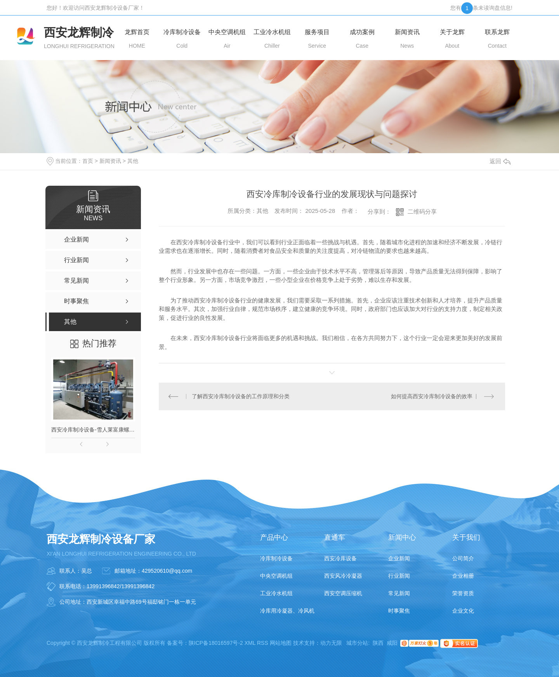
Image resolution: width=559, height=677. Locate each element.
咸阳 (392, 643)
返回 (500, 161)
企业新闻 (399, 558)
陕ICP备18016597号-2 (216, 643)
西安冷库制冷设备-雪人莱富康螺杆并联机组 (93, 430)
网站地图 (281, 643)
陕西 (378, 643)
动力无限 (331, 643)
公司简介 (463, 558)
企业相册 (463, 576)
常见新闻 (399, 593)
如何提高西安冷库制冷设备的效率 (431, 396)
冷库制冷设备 (276, 558)
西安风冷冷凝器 (343, 576)
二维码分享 (422, 211)
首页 (87, 161)
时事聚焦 (399, 611)
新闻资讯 (110, 161)
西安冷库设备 (340, 558)
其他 (132, 161)
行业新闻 (399, 576)
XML (250, 643)
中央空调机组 (276, 576)
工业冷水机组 (276, 593)
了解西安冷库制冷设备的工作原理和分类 (241, 396)
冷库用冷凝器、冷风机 (287, 611)
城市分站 (357, 643)
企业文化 (463, 611)
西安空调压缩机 (343, 593)
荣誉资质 (463, 593)
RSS (262, 643)
